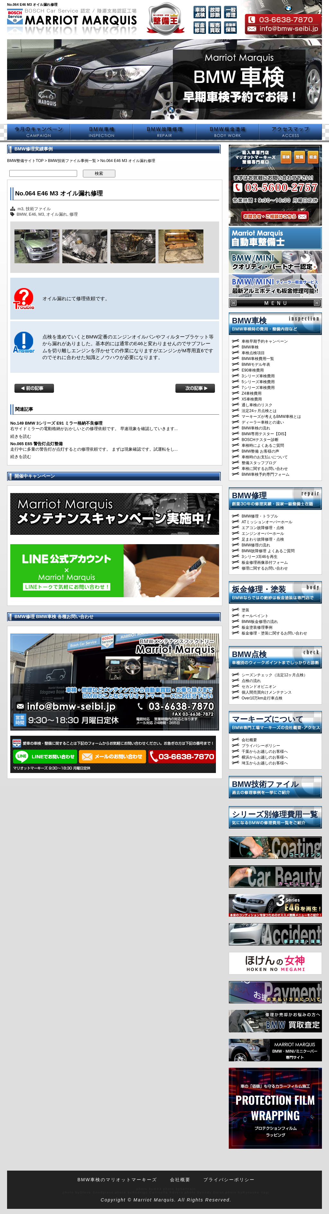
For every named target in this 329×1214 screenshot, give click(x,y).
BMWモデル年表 (256, 364)
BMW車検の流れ (256, 428)
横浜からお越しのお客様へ (265, 757)
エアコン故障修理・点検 (263, 528)
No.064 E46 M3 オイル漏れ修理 (59, 193)
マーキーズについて (268, 719)
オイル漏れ (56, 214)
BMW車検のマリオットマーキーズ (117, 1179)
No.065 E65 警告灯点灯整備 (36, 443)
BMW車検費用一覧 (258, 358)
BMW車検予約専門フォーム (265, 474)
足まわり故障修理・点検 (263, 539)
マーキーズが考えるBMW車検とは (271, 416)
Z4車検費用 (252, 393)
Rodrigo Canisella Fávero (157, 1192)
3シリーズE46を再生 (260, 556)
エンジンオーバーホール (263, 533)
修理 (73, 214)
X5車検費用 (252, 399)
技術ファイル (38, 208)
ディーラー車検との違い (263, 422)
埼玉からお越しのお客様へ (265, 763)
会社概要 (249, 740)
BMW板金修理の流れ (260, 621)
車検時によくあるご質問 (263, 445)
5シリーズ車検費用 (258, 382)
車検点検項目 (253, 353)
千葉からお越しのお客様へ (265, 751)
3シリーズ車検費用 (258, 376)
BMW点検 (249, 654)
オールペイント (255, 616)
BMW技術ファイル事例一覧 (72, 160)
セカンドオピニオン (259, 686)
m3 (20, 208)
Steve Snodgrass (97, 1192)
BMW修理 (249, 495)
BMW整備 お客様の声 (260, 451)
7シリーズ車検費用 (258, 387)
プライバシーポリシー (261, 745)
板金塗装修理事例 (257, 627)
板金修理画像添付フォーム (265, 562)
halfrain (188, 1189)
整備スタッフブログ (259, 463)
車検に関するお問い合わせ (265, 468)
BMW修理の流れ (256, 545)
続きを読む (20, 436)
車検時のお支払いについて (265, 457)
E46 (32, 214)
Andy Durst (213, 1192)
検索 (99, 173)
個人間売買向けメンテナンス (267, 692)
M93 (158, 1189)
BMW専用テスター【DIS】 (265, 434)
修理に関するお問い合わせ (265, 568)
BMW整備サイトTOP (25, 160)
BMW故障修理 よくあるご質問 (268, 551)
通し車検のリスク (257, 405)
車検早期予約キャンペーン (265, 341)
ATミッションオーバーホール (267, 522)
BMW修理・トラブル (260, 516)
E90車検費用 (253, 370)
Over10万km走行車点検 (262, 698)
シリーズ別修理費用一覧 (275, 814)
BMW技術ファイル (265, 784)
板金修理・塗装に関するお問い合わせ (274, 633)
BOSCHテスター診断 (260, 439)
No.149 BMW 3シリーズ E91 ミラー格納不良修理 (56, 423)
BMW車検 (249, 320)
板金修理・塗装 (259, 589)
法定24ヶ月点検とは (259, 411)
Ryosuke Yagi (256, 1192)
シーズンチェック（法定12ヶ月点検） (274, 675)
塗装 (245, 610)
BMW (22, 214)
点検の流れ (251, 681)
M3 (41, 214)
